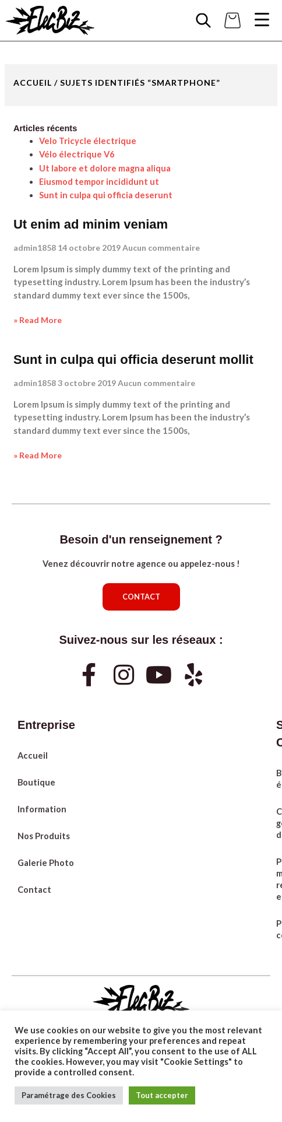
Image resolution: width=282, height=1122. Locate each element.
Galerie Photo (45, 863)
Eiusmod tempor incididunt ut (99, 182)
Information (41, 809)
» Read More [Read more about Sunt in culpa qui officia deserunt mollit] (37, 455)
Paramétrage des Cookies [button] (69, 1095)
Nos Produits (43, 836)
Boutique (36, 782)
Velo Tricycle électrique (87, 141)
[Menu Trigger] (261, 19)
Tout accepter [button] (162, 1095)
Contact (34, 890)
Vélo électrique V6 (76, 154)
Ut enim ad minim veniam (90, 224)
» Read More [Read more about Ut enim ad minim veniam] (37, 320)
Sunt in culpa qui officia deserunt (105, 195)
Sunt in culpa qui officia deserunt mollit (133, 359)
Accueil (32, 82)
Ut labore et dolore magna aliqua (105, 168)
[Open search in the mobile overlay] (203, 20)
